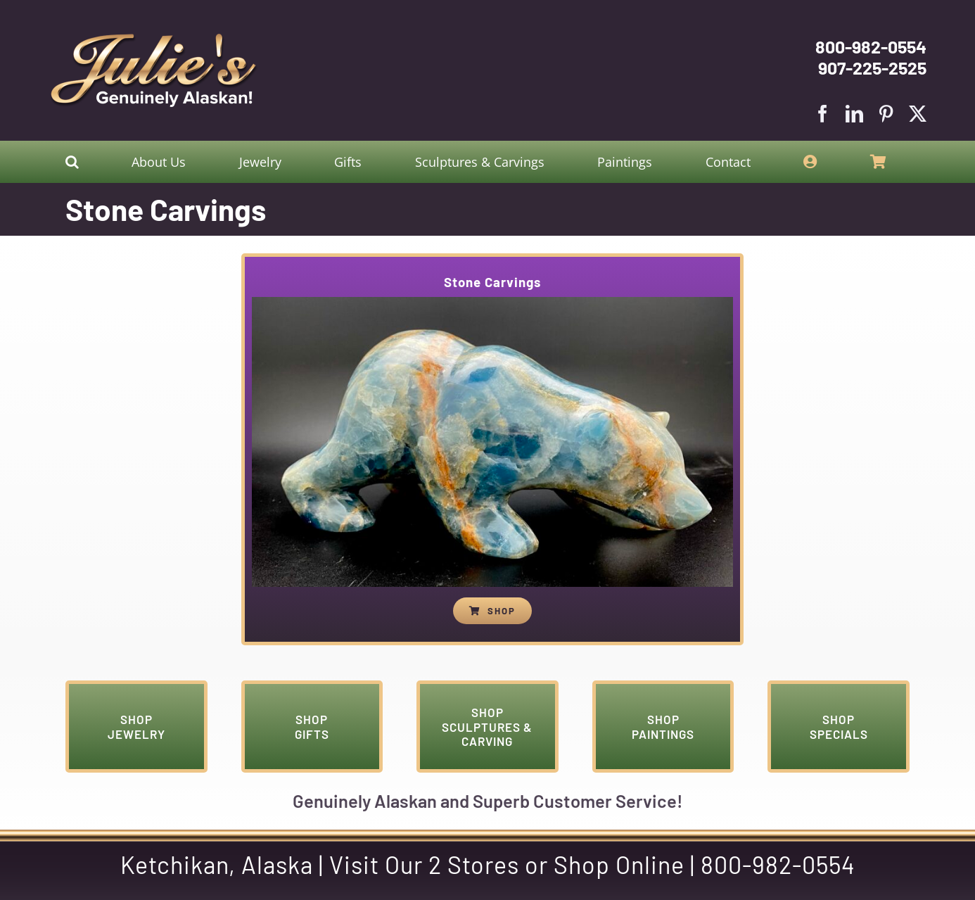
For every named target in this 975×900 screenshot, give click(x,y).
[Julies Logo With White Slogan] (154, 39)
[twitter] (917, 113)
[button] (72, 162)
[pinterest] (886, 113)
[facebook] (822, 113)
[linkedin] (854, 113)
